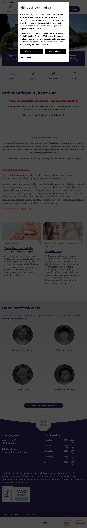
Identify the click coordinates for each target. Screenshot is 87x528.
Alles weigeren (55, 51)
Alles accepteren (32, 51)
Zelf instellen (25, 57)
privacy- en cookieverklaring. (37, 44)
